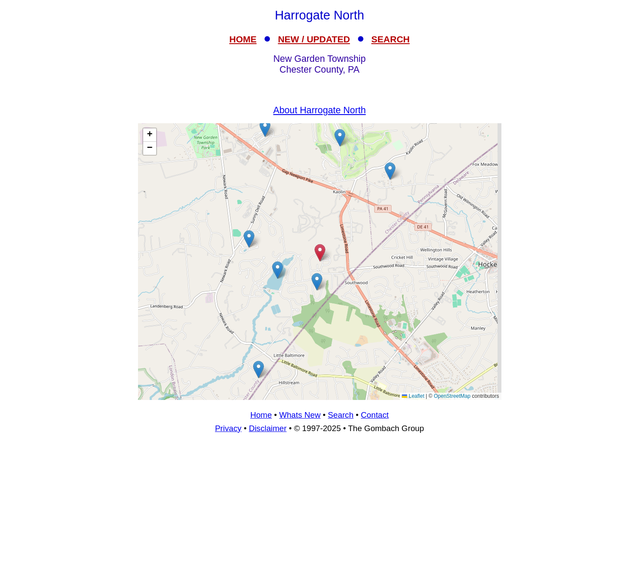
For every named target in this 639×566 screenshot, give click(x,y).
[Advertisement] (319, 503)
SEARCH (390, 39)
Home (261, 414)
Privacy (228, 428)
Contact (375, 414)
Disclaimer (267, 428)
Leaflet (413, 396)
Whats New (300, 414)
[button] (265, 128)
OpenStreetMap (452, 396)
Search (340, 414)
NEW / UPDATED (314, 39)
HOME (243, 39)
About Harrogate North (319, 110)
